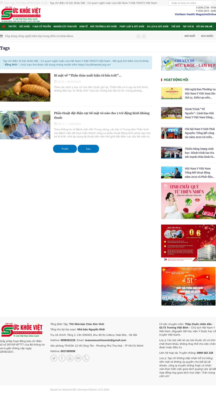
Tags (5, 48)
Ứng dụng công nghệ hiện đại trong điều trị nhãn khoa (39, 36)
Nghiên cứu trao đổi (65, 26)
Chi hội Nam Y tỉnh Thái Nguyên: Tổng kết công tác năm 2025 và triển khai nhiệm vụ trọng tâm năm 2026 (200, 133)
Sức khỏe (24, 26)
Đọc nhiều (207, 36)
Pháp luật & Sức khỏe (132, 26)
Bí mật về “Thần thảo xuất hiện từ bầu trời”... (88, 75)
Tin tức (12, 26)
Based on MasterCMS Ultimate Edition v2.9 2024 (79, 389)
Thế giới (175, 26)
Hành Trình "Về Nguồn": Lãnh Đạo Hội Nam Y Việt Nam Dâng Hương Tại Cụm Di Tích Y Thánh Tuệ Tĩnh (199, 113)
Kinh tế (83, 26)
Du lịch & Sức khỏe (158, 26)
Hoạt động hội (176, 80)
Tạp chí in (188, 26)
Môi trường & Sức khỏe (103, 26)
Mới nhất (190, 36)
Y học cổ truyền (41, 26)
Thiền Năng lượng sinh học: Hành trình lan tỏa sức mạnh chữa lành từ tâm (199, 153)
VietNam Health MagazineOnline (195, 14)
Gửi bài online (204, 26)
